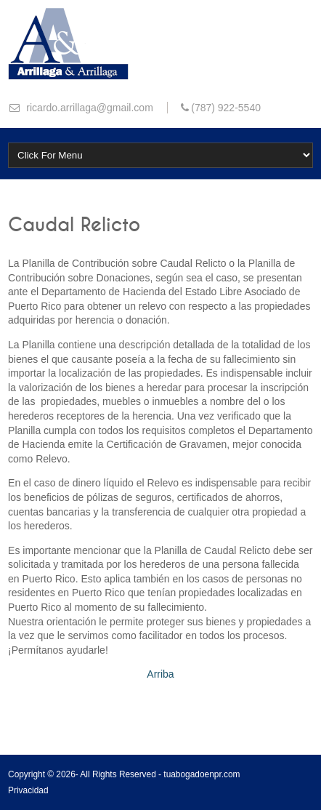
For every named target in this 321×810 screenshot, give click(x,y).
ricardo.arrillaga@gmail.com (88, 107)
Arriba (160, 674)
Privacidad (28, 790)
